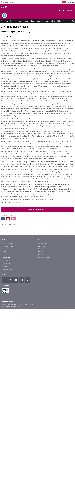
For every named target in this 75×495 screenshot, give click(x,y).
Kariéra (40, 389)
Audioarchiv (70, 10)
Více (65, 21)
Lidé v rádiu (42, 386)
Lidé (59, 21)
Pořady (13, 21)
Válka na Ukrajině (7, 381)
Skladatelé (50, 21)
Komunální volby (7, 384)
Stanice (4, 386)
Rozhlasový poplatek (45, 395)
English (31, 442)
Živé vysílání (6, 398)
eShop (4, 389)
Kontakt (41, 392)
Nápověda (41, 384)
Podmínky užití (22, 442)
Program (61, 10)
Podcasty (5, 404)
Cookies (4, 442)
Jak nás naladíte (43, 381)
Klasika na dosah (37, 21)
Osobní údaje (12, 442)
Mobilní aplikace (7, 407)
